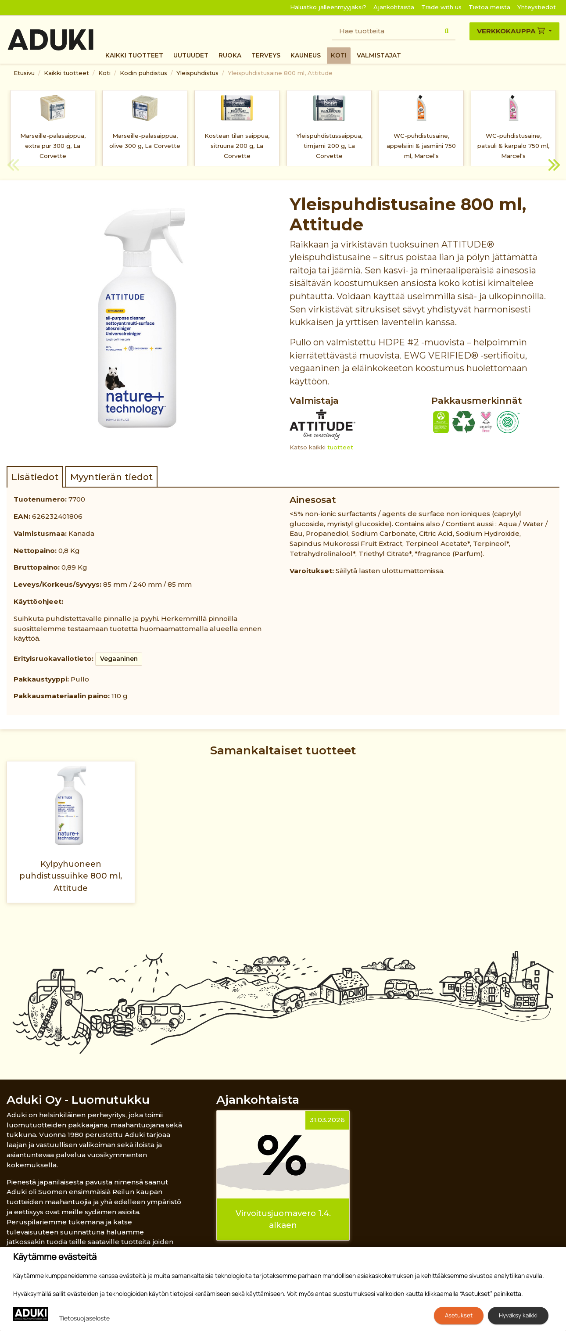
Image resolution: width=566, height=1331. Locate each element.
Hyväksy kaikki (518, 1315)
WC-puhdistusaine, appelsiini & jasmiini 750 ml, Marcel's (421, 145)
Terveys (265, 55)
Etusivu (24, 72)
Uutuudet (190, 55)
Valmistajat (379, 55)
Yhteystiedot (536, 7)
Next (552, 166)
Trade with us (441, 7)
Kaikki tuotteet (134, 55)
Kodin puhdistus (143, 72)
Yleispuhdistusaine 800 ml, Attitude (280, 72)
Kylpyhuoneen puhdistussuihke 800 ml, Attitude (70, 876)
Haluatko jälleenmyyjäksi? (328, 7)
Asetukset (459, 1315)
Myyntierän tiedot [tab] (111, 476)
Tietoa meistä (489, 7)
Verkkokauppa (512, 31)
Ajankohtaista (393, 7)
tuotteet (340, 447)
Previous (13, 166)
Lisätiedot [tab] (34, 476)
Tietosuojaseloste (84, 1318)
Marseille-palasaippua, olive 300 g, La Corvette (144, 140)
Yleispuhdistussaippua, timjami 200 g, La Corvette (329, 145)
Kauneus (305, 55)
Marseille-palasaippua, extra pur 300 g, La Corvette (53, 145)
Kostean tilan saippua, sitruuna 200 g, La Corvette (236, 145)
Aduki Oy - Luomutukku (78, 1099)
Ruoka (230, 55)
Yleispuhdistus (197, 72)
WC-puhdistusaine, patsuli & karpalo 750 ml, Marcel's (513, 145)
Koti (339, 55)
